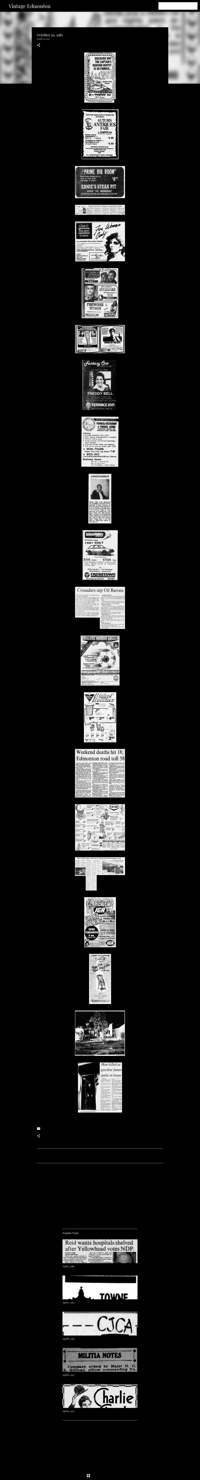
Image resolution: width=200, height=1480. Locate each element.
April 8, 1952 (68, 1338)
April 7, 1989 (68, 1266)
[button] (38, 45)
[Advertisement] (100, 1195)
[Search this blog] (181, 6)
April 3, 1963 (68, 1302)
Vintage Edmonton (29, 6)
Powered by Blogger (100, 1475)
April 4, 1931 (68, 1411)
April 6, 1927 (68, 1374)
